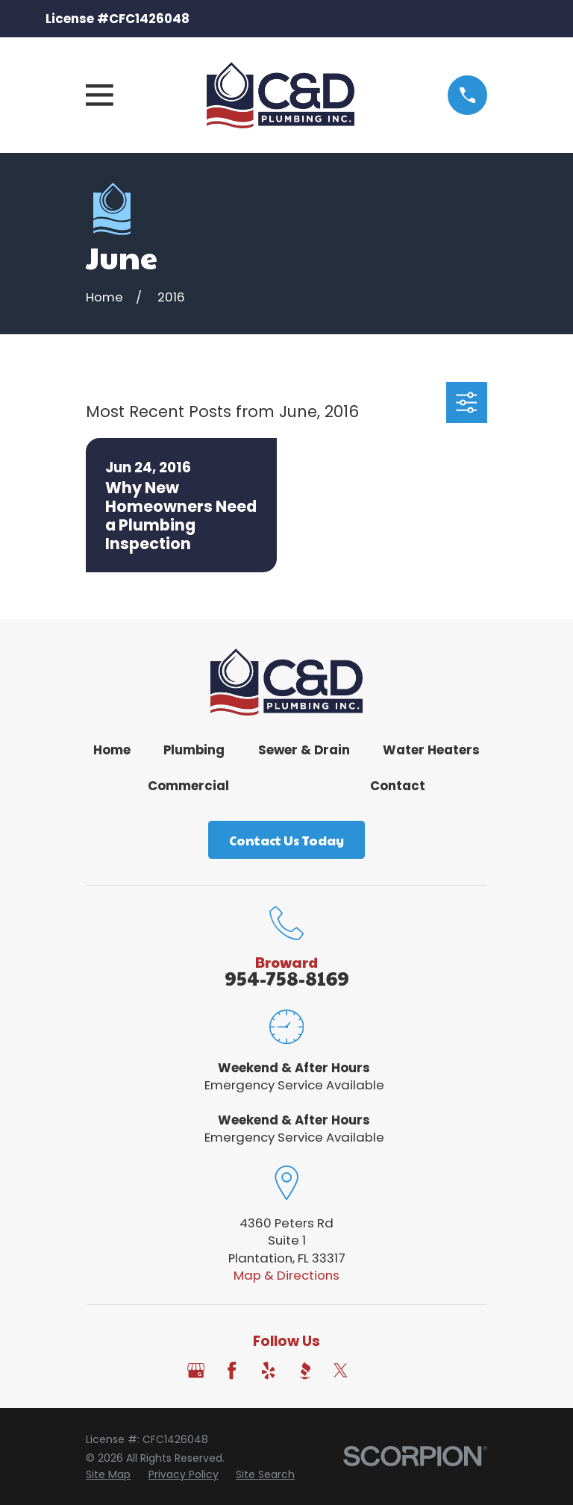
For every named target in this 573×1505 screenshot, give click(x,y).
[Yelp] (268, 1370)
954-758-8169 (287, 978)
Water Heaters (431, 750)
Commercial (188, 786)
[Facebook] (231, 1370)
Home (112, 750)
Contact (397, 786)
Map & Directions (286, 1275)
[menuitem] (108, 1475)
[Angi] (377, 1370)
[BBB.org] (304, 1370)
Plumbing (194, 750)
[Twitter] (340, 1370)
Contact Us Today (286, 840)
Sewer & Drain (304, 750)
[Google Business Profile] (195, 1370)
